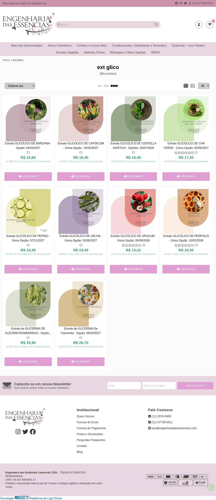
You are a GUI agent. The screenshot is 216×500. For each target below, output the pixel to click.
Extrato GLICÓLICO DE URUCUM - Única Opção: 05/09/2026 (133, 238)
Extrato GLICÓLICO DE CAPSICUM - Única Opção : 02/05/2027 (81, 145)
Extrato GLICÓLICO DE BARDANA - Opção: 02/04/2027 (28, 145)
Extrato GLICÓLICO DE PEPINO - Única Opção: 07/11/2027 (28, 238)
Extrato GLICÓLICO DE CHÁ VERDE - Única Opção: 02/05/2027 (186, 145)
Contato (82, 446)
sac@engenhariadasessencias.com (172, 428)
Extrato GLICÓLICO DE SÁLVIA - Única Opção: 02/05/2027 (81, 238)
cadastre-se (38, 3)
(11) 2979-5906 (159, 416)
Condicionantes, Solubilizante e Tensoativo (139, 45)
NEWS (155, 52)
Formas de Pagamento (91, 428)
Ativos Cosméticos (60, 45)
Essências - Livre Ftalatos (188, 45)
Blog (79, 451)
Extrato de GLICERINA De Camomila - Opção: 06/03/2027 (81, 330)
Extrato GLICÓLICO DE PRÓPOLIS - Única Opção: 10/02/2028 (186, 238)
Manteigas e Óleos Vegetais (128, 52)
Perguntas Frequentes (91, 440)
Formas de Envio (87, 422)
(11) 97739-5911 (201, 3)
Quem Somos (85, 416)
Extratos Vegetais (67, 52)
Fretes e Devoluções (90, 434)
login (23, 3)
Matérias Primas (94, 52)
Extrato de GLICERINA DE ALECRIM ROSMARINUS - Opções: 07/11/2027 (28, 331)
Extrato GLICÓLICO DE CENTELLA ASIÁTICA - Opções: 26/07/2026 (133, 145)
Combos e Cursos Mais (92, 45)
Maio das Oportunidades (26, 45)
